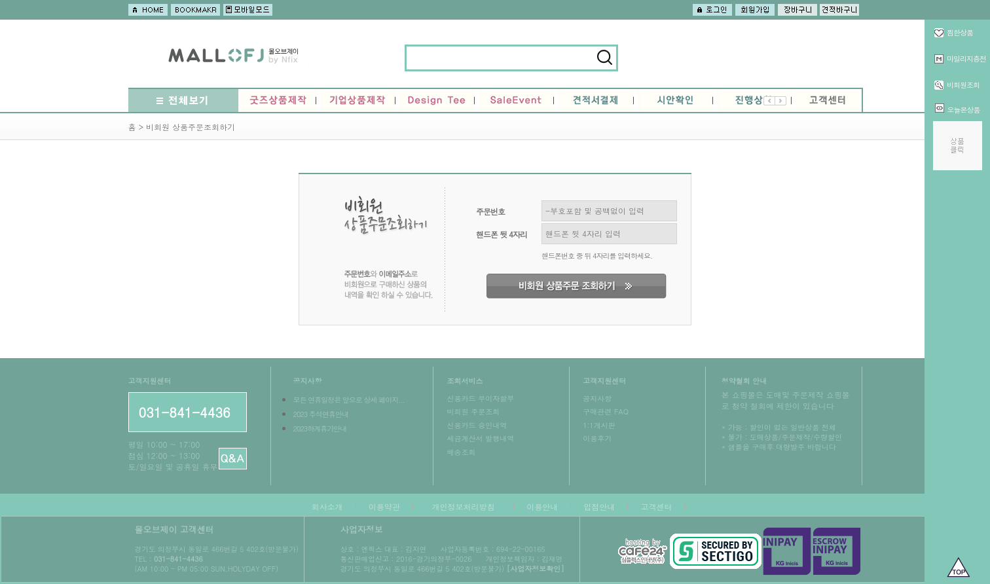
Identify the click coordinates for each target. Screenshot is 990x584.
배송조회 (461, 452)
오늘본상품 (963, 110)
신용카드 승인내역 (477, 425)
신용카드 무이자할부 (480, 398)
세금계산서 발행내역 (480, 438)
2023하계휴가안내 (319, 428)
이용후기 (597, 438)
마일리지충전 (966, 59)
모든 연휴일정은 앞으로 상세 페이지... (348, 400)
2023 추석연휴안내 (320, 414)
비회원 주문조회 (473, 411)
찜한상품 (960, 32)
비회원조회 (963, 85)
